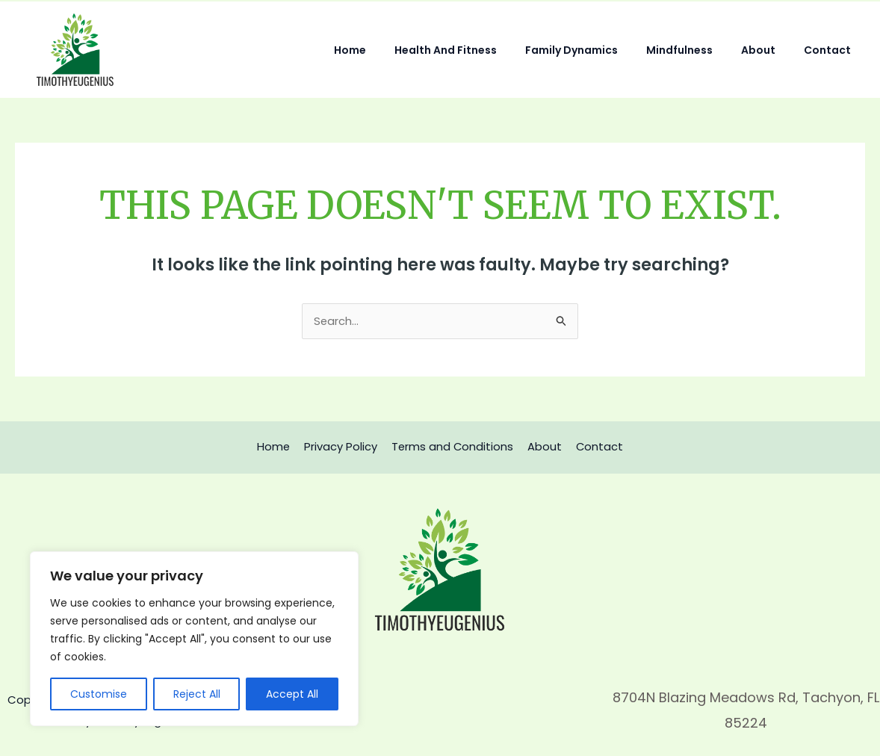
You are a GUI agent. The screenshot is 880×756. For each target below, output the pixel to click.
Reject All (196, 694)
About (769, 50)
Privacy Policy (342, 447)
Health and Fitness (479, 50)
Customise (98, 694)
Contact (831, 50)
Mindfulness (698, 50)
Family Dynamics (597, 50)
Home (391, 50)
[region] (194, 638)
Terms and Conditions (452, 447)
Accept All (292, 694)
